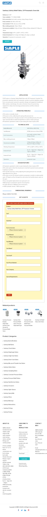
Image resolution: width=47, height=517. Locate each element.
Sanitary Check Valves (10, 348)
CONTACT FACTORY (11, 194)
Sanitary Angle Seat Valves (11, 356)
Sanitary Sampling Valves (10, 371)
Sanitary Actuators (9, 386)
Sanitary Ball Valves (9, 344)
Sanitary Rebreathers (9, 404)
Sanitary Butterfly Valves (10, 341)
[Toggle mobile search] (40, 3)
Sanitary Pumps (8, 412)
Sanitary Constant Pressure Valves (13, 374)
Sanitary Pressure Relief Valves (12, 378)
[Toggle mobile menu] (43, 3)
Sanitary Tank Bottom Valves (11, 382)
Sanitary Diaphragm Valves (11, 352)
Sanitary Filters (8, 397)
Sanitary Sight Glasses (10, 389)
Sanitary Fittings (8, 408)
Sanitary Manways (9, 401)
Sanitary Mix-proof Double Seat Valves (14, 363)
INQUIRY (7, 41)
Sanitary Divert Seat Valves (11, 359)
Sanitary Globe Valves (10, 367)
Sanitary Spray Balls (9, 393)
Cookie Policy (24, 466)
